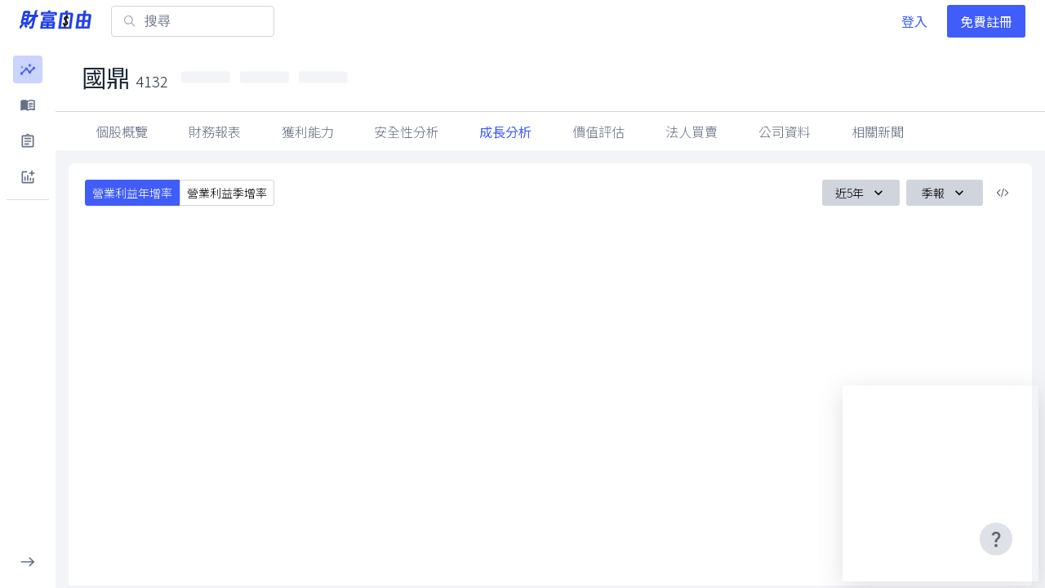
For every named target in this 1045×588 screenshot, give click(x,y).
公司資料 (784, 131)
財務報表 (215, 131)
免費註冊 (986, 21)
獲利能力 (308, 131)
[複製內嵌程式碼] (1002, 193)
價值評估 (598, 131)
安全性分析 (406, 131)
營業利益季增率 (226, 192)
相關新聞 (878, 131)
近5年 (861, 193)
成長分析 (505, 131)
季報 (944, 193)
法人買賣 (691, 131)
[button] (27, 69)
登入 (914, 21)
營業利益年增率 (132, 192)
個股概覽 (122, 131)
